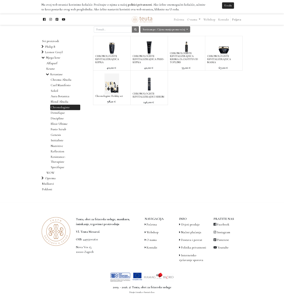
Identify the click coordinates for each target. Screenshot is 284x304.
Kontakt (152, 247)
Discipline (57, 118)
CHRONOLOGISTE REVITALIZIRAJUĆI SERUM (148, 95)
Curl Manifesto (61, 85)
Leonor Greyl (54, 52)
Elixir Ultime (59, 124)
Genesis (56, 135)
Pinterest (223, 240)
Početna (152, 224)
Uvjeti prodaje (190, 224)
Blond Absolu (59, 102)
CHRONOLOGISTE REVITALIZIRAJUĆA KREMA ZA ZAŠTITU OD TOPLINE (184, 58)
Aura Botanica (60, 96)
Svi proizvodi (50, 41)
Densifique (58, 113)
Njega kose (53, 57)
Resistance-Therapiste (58, 159)
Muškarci (48, 184)
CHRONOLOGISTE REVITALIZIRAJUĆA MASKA (219, 59)
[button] (165, 29)
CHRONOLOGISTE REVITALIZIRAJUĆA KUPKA (107, 59)
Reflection (57, 151)
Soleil (54, 91)
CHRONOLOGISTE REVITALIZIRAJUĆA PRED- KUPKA (148, 59)
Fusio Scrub (58, 129)
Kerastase (56, 74)
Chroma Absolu (61, 80)
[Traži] (135, 29)
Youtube (223, 247)
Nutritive (57, 146)
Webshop (152, 232)
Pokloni (47, 189)
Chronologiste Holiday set (109, 96)
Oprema (50, 178)
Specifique (57, 167)
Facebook (223, 224)
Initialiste (57, 140)
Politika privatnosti (193, 247)
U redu (228, 5)
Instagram (223, 232)
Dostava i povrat (191, 240)
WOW (50, 173)
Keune (50, 69)
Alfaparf (51, 63)
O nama (152, 240)
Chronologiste (60, 107)
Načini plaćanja (191, 232)
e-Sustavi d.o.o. (148, 292)
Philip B (50, 47)
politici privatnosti (140, 5)
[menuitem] (179, 19)
